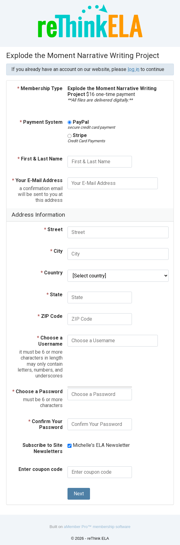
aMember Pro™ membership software (97, 526)
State (55, 294)
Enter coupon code (40, 469)
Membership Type (40, 88)
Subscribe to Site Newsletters (42, 448)
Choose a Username (50, 341)
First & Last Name (40, 159)
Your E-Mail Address (37, 180)
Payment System (41, 122)
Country (52, 273)
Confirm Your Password (45, 424)
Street (53, 229)
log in (133, 69)
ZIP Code (50, 316)
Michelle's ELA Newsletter (99, 445)
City (56, 251)
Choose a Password (37, 391)
